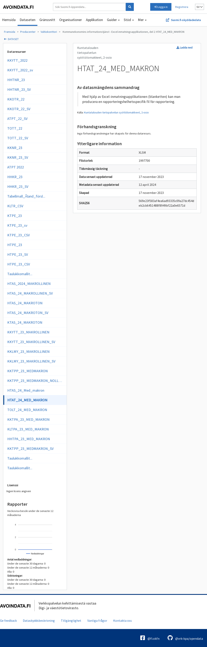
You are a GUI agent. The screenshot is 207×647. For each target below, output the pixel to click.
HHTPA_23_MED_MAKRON (28, 439)
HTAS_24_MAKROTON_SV (27, 312)
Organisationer (70, 19)
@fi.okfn (149, 638)
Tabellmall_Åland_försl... (26, 196)
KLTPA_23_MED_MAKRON (28, 429)
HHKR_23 (14, 176)
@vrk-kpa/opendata (185, 638)
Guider (113, 19)
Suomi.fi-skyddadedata (186, 20)
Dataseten (27, 19)
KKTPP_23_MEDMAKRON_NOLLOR (35, 380)
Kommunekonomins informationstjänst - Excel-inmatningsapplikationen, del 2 (108, 32)
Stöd (129, 19)
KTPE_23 (14, 215)
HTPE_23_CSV (18, 264)
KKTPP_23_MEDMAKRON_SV (30, 448)
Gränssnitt (47, 19)
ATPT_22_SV (17, 118)
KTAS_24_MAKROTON (24, 322)
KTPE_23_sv (17, 225)
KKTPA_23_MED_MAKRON (28, 419)
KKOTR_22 (15, 99)
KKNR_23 (14, 147)
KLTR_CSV (15, 206)
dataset (13, 39)
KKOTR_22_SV (18, 109)
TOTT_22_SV (17, 138)
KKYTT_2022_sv (20, 70)
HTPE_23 (14, 244)
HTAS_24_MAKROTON (24, 303)
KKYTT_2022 (17, 60)
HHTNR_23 (16, 79)
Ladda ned (184, 47)
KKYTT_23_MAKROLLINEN (28, 332)
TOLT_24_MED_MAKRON (27, 409)
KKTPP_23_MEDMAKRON (27, 371)
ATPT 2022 (15, 167)
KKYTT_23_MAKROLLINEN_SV (31, 341)
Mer (142, 19)
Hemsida (9, 19)
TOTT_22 (14, 128)
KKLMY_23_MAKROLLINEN (28, 351)
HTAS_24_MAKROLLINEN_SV (30, 293)
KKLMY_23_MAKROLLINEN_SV (31, 361)
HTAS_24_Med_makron (25, 390)
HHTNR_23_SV (19, 89)
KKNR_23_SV (17, 157)
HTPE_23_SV (17, 254)
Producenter (28, 32)
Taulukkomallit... (19, 274)
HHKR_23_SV (17, 186)
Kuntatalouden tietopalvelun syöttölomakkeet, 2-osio (116, 112)
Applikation (94, 19)
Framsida (9, 32)
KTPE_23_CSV (18, 235)
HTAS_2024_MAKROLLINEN (29, 283)
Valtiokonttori (49, 32)
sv (199, 7)
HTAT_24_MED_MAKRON (170, 32)
